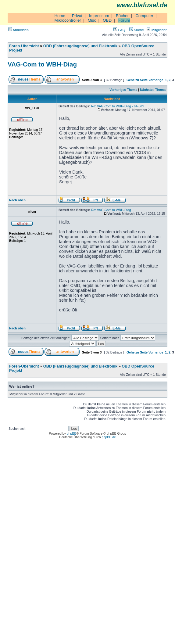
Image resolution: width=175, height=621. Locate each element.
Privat (77, 15)
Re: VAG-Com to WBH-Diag (111, 210)
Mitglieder (157, 30)
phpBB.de (109, 437)
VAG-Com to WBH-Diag (42, 64)
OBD (107, 20)
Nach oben (17, 200)
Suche (136, 30)
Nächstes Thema (153, 90)
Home (59, 15)
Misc (92, 20)
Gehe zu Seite (137, 80)
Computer (144, 15)
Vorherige (155, 80)
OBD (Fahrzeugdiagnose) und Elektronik (80, 46)
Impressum (99, 15)
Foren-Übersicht (24, 46)
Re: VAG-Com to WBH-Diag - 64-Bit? (117, 106)
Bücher (122, 15)
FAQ (119, 30)
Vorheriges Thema (123, 90)
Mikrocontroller (67, 20)
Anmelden (18, 30)
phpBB (72, 433)
